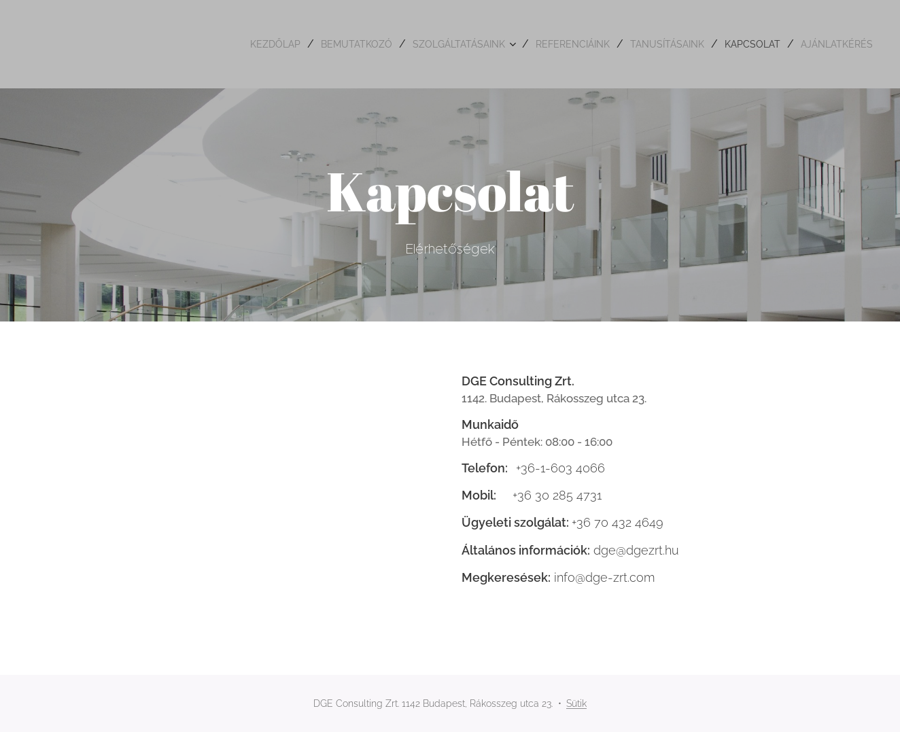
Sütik (576, 703)
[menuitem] (217, 44)
